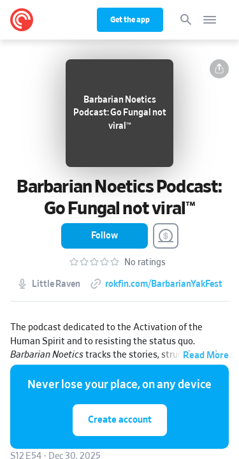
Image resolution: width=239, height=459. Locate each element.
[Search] (186, 20)
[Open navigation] (209, 20)
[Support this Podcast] (165, 236)
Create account (120, 420)
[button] (219, 68)
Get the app (130, 20)
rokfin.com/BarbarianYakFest (163, 284)
